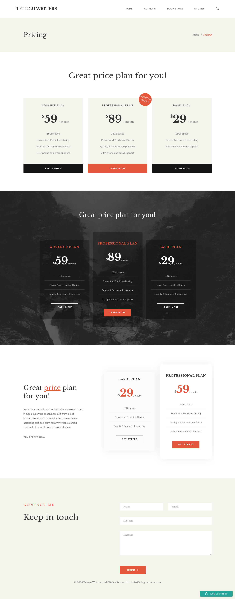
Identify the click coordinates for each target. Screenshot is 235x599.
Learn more (53, 168)
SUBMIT (133, 570)
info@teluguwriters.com (146, 582)
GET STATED (129, 439)
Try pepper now (34, 437)
